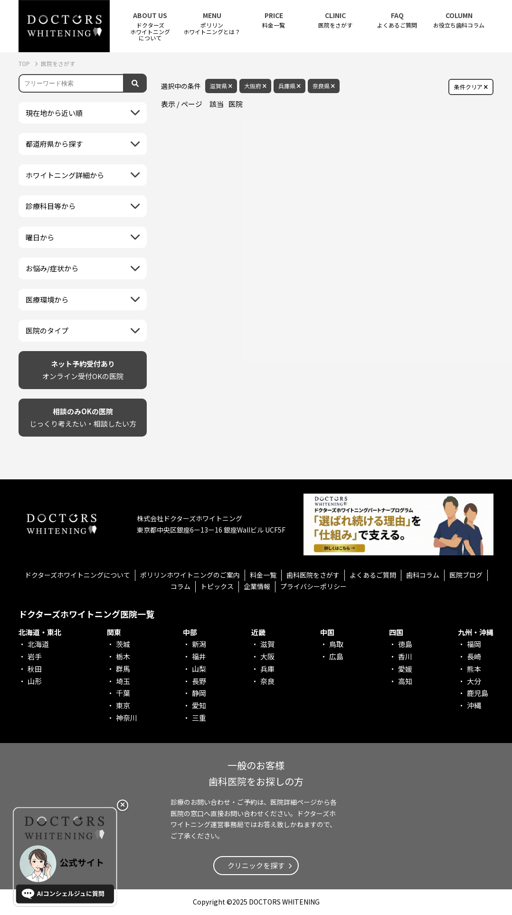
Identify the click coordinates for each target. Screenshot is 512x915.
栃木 (123, 656)
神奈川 (126, 718)
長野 (199, 681)
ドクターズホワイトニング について (150, 26)
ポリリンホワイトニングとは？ (212, 23)
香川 (405, 656)
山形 (35, 681)
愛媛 (405, 669)
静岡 (199, 693)
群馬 (123, 669)
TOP (25, 63)
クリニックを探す (256, 865)
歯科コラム (422, 575)
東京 (123, 705)
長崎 (474, 656)
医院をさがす (335, 20)
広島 (336, 656)
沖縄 (474, 705)
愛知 (199, 705)
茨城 (123, 644)
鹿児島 (477, 693)
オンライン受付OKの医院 (82, 369)
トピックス (217, 586)
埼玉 (123, 681)
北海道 (38, 644)
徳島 (405, 644)
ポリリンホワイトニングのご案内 (190, 575)
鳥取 (336, 644)
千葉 (123, 693)
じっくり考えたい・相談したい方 (82, 417)
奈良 (267, 681)
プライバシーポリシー (313, 586)
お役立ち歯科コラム (459, 20)
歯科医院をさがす (313, 575)
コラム (180, 586)
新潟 (199, 644)
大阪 (267, 656)
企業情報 (257, 586)
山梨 (199, 669)
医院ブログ (466, 575)
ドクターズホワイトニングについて (77, 575)
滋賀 (267, 644)
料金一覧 (273, 20)
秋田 (35, 669)
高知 (405, 681)
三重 (199, 718)
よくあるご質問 (397, 20)
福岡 (474, 644)
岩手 (35, 656)
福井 (199, 656)
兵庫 (267, 669)
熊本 (474, 669)
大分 (474, 681)
